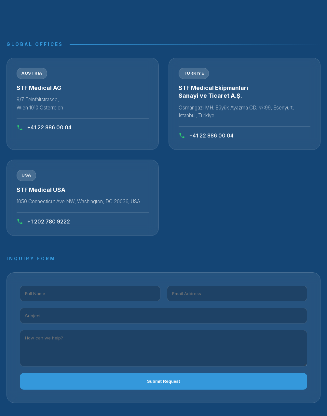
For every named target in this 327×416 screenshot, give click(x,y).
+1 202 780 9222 (43, 221)
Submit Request (163, 381)
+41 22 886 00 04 (44, 127)
